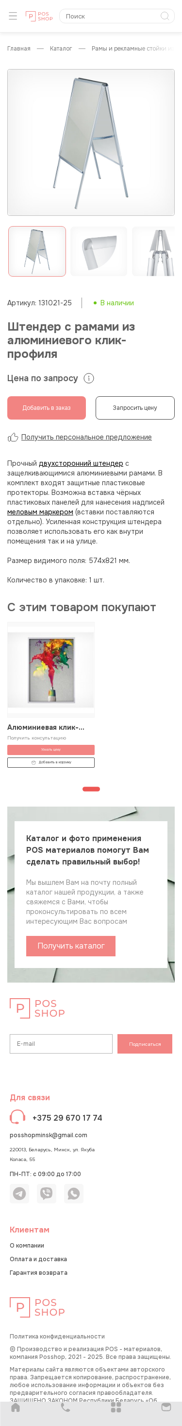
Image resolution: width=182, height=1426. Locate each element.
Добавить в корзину (51, 762)
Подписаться (145, 1044)
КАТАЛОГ (61, 49)
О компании (27, 1246)
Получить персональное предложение (79, 437)
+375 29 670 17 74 (67, 1118)
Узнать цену (51, 749)
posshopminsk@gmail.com (48, 1135)
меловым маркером (40, 512)
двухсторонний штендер (81, 463)
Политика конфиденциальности (57, 1336)
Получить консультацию (36, 738)
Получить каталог (71, 946)
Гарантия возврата (38, 1273)
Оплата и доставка (38, 1259)
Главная (19, 49)
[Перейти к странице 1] (91, 789)
